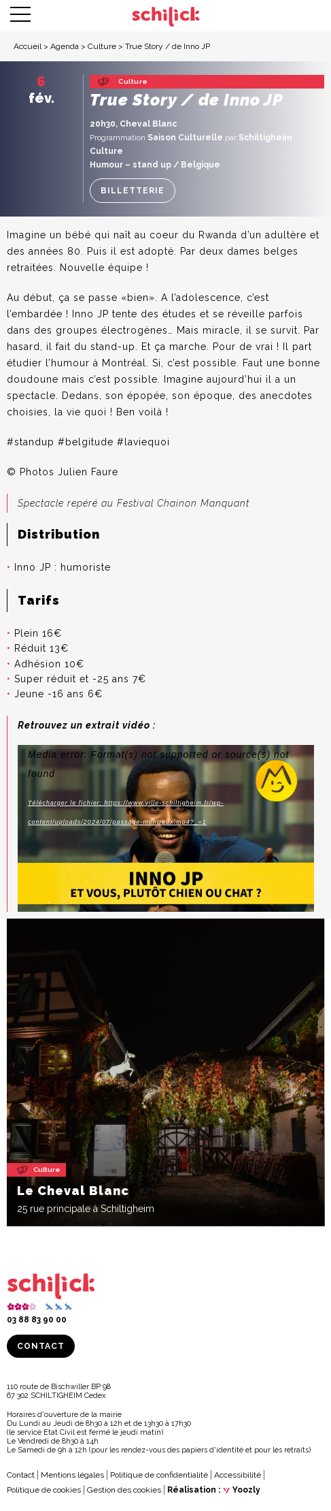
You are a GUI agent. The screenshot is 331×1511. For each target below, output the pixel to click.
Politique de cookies (44, 1490)
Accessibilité (237, 1475)
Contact (41, 1346)
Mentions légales (72, 1475)
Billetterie (132, 190)
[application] (166, 828)
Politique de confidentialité (159, 1475)
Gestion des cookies (124, 1490)
